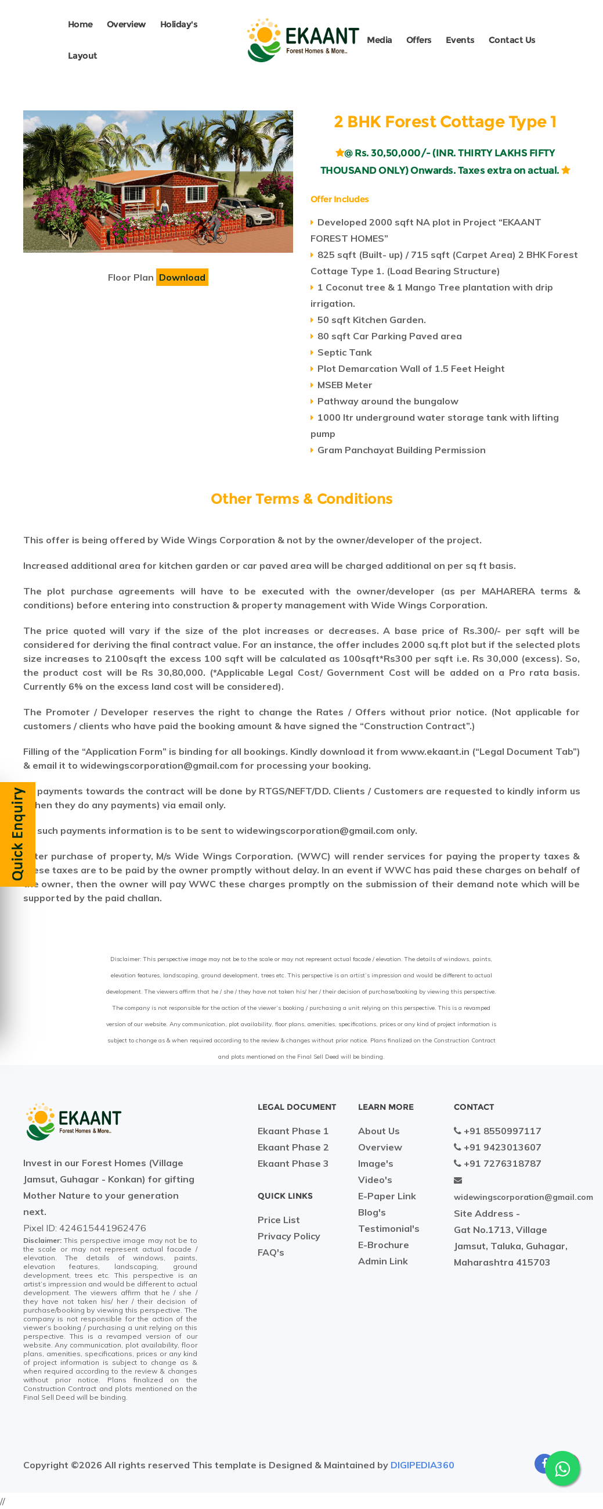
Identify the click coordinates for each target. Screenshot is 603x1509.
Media (379, 39)
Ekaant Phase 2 (293, 1147)
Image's (375, 1163)
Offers (419, 39)
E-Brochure (383, 1244)
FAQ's (271, 1252)
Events (460, 39)
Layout (83, 55)
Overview (126, 24)
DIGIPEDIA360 (422, 1465)
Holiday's (179, 24)
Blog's (372, 1212)
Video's (375, 1179)
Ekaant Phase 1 (293, 1131)
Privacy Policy (289, 1236)
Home (80, 24)
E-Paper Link (387, 1196)
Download (182, 277)
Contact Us (512, 39)
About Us (379, 1131)
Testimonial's (389, 1228)
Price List (279, 1219)
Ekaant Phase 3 (293, 1163)
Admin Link (383, 1261)
